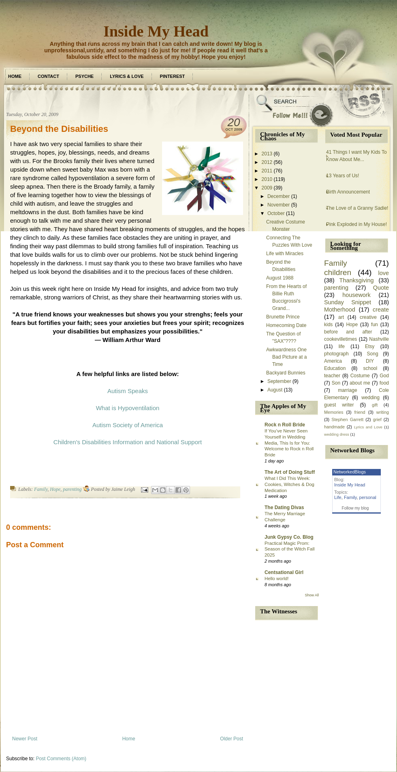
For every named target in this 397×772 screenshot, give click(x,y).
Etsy (369, 346)
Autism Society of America (127, 424)
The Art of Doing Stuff (290, 472)
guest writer (339, 405)
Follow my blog (355, 508)
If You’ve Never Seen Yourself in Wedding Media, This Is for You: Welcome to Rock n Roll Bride (289, 442)
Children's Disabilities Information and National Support (127, 442)
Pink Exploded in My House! (356, 224)
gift (375, 404)
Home (14, 76)
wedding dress (336, 434)
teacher (332, 375)
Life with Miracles (284, 253)
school (370, 368)
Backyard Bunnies (285, 373)
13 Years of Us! (342, 175)
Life (338, 497)
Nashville (379, 339)
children (337, 272)
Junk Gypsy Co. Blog (289, 537)
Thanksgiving (356, 280)
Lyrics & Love (126, 76)
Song (372, 354)
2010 (267, 179)
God (384, 375)
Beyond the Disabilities (59, 129)
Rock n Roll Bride (285, 425)
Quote (381, 287)
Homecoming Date (286, 325)
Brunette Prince (283, 317)
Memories (333, 412)
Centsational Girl (284, 572)
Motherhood (339, 309)
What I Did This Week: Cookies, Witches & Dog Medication (289, 484)
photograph (336, 354)
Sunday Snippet (347, 302)
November (278, 205)
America (333, 361)
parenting (72, 489)
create (381, 309)
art (341, 317)
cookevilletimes (340, 339)
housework (356, 295)
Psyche (84, 76)
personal (367, 497)
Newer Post (24, 739)
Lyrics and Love (368, 427)
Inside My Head (156, 31)
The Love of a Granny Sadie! (357, 208)
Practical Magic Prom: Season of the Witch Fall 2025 (289, 549)
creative (368, 317)
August (274, 390)
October (276, 213)
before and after (348, 332)
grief (377, 419)
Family (40, 489)
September (279, 381)
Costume (360, 375)
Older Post (231, 739)
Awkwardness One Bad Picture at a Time (286, 357)
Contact (48, 76)
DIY (370, 361)
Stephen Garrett (347, 419)
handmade (334, 426)
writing (382, 412)
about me (360, 383)
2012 (267, 162)
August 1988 (279, 278)
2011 (267, 171)
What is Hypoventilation (128, 407)
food (384, 383)
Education (335, 368)
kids (328, 324)
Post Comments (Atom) (61, 758)
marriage (347, 390)
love (383, 273)
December (278, 196)
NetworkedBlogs (349, 471)
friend (359, 412)
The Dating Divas (284, 507)
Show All (312, 595)
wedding (370, 397)
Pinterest (172, 76)
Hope (55, 489)
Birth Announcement (348, 192)
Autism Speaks (127, 390)
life (342, 346)
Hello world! (277, 578)
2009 (267, 188)
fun (374, 324)
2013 (267, 154)
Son (336, 383)
